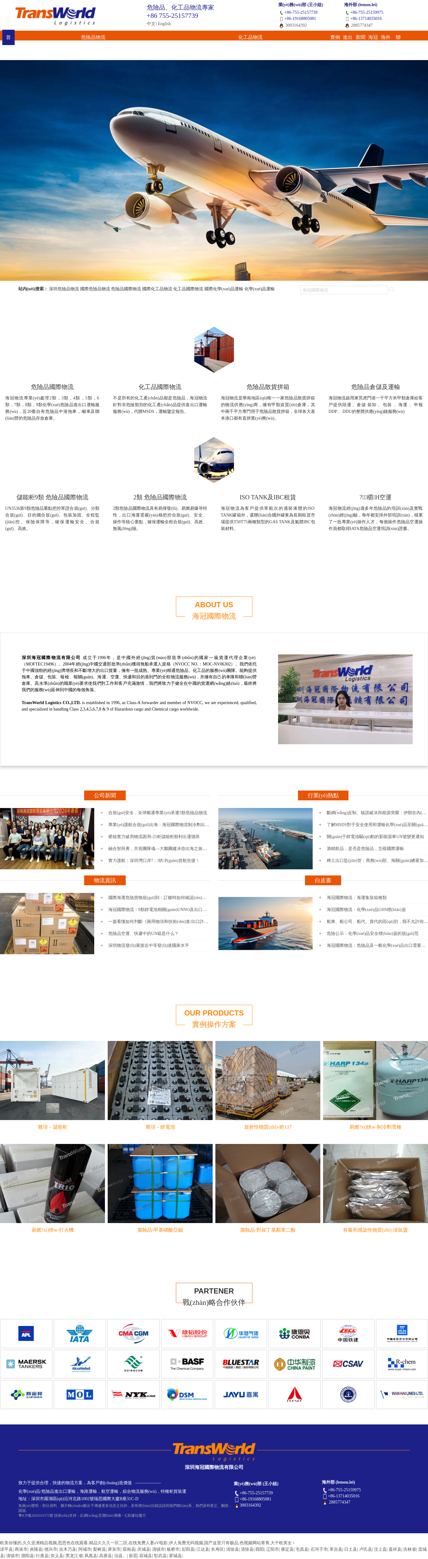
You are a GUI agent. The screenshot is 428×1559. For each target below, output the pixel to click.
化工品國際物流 (188, 289)
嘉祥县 (395, 1549)
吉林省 (409, 1549)
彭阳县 (188, 1549)
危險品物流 (85, 38)
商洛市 (21, 1549)
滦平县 (6, 1549)
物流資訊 (105, 880)
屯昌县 (302, 1549)
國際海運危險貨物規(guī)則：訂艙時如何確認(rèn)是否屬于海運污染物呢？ (178, 897)
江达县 (202, 1549)
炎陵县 (36, 1549)
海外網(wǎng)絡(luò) (349, 41)
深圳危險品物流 (64, 289)
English (164, 23)
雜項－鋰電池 (160, 1127)
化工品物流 (138, 38)
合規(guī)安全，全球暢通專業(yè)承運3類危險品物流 (157, 812)
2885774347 (358, 25)
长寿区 (217, 1549)
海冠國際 (308, 38)
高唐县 (105, 1555)
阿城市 (84, 1549)
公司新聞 (105, 795)
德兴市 (50, 1549)
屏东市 (114, 1549)
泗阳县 (27, 1555)
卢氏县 (365, 1549)
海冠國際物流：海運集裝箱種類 (357, 897)
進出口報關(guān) (226, 38)
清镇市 (158, 1549)
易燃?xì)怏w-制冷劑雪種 (375, 1127)
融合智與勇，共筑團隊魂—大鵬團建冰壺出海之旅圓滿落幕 (164, 848)
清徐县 (232, 1549)
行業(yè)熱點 (323, 795)
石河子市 (319, 1549)
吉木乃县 (67, 1549)
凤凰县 (90, 1555)
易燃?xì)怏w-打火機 (53, 1230)
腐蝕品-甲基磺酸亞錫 (160, 1230)
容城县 (145, 1555)
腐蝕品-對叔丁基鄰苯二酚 (268, 1230)
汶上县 (380, 1549)
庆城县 (143, 1549)
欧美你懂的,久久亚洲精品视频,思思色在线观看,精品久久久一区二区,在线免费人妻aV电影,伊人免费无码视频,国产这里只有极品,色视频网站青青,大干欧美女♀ (147, 1543)
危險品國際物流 (126, 289)
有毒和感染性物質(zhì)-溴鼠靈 (375, 1230)
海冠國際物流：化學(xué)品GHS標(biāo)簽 (366, 909)
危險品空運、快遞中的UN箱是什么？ (143, 933)
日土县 (350, 1549)
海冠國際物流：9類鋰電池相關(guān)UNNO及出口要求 (159, 909)
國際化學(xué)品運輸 (224, 289)
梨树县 (99, 1549)
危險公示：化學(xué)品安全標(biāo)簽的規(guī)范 (373, 933)
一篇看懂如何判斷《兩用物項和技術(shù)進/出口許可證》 (162, 921)
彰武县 (160, 1555)
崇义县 (56, 1555)
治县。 (120, 1555)
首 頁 (38, 38)
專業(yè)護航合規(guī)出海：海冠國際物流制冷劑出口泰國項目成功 (171, 824)
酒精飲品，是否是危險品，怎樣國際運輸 (365, 848)
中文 (151, 23)
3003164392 (292, 25)
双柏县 (129, 1549)
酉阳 (259, 1549)
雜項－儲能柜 (52, 1127)
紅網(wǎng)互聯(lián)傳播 (100, 1515)
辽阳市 (272, 1549)
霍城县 (175, 1555)
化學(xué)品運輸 (259, 289)
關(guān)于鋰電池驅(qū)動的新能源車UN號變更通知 (375, 836)
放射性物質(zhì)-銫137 (268, 1127)
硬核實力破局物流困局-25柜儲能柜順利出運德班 (154, 836)
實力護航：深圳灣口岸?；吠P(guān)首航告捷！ (154, 860)
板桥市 (173, 1549)
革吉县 (335, 1549)
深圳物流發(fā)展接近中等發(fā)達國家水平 (148, 945)
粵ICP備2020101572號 (36, 1515)
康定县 (287, 1549)
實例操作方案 (185, 38)
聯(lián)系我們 (389, 38)
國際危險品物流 (95, 289)
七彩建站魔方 (135, 1515)
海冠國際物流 (214, 616)
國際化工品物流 (157, 289)
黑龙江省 (74, 1555)
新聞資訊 (267, 38)
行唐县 (42, 1555)
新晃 (133, 1555)
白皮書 (323, 880)
